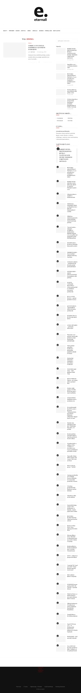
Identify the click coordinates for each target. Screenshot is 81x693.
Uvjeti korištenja (48, 686)
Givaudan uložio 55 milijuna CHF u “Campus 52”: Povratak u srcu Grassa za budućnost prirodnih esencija (72, 447)
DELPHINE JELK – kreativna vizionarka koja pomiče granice (72, 244)
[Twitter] (71, 118)
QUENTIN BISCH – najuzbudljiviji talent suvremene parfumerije (72, 308)
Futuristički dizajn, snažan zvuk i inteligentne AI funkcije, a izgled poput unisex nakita (72, 508)
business (41, 30)
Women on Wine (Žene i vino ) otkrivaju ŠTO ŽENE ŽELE (72, 528)
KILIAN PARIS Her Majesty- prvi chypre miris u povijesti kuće (72, 381)
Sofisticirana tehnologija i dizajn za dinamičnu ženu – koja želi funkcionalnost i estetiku (72, 207)
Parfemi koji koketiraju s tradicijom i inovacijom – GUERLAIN (70, 361)
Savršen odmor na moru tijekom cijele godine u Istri (72, 91)
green (28, 30)
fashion (18, 30)
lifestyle (23, 30)
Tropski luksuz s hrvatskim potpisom (72, 615)
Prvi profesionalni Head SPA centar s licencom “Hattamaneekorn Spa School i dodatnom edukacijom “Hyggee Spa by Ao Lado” (72, 413)
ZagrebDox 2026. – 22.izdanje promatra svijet (72, 66)
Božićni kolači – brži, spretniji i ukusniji (72, 637)
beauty (5, 30)
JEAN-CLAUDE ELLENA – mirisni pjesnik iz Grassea (71, 298)
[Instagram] (61, 120)
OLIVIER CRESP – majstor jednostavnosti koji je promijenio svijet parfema (72, 274)
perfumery (11, 30)
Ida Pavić (33, 52)
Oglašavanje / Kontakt (36, 686)
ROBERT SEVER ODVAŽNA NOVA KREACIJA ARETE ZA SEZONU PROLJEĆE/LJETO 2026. (71, 185)
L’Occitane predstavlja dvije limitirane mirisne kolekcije (71, 488)
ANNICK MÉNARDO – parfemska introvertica (72, 326)
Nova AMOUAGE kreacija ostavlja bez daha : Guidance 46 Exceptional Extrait (72, 648)
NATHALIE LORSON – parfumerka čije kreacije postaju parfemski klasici (72, 264)
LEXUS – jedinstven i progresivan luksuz (72, 556)
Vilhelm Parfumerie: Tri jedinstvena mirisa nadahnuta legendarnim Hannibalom (72, 606)
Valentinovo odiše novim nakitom (71, 496)
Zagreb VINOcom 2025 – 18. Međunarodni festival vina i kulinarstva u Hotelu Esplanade (72, 628)
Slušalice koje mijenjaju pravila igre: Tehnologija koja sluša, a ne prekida (71, 426)
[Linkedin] (40, 671)
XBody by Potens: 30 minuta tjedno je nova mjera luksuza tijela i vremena (72, 596)
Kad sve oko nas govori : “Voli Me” (71, 466)
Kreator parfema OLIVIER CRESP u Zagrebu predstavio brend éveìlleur (72, 436)
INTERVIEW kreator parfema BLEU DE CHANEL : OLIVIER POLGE (72, 587)
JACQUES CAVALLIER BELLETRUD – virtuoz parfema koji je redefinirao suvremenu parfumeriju (72, 287)
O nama (26, 686)
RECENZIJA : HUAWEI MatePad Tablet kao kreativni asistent (72, 518)
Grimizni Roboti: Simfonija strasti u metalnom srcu (71, 399)
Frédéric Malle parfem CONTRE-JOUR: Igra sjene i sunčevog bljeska (71, 390)
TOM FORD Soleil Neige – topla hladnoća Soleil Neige (71, 371)
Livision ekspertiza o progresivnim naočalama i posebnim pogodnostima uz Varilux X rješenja (72, 103)
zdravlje (35, 30)
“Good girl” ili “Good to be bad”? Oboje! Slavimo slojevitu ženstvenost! (72, 568)
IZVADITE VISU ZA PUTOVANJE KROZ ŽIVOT (72, 317)
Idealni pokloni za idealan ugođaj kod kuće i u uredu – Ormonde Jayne (72, 548)
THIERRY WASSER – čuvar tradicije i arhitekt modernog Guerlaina (72, 255)
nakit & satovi (56, 30)
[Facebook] (61, 118)
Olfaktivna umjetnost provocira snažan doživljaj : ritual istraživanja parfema (72, 219)
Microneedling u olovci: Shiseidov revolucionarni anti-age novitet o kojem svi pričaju (72, 538)
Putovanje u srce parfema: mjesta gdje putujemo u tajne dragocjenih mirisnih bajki (72, 338)
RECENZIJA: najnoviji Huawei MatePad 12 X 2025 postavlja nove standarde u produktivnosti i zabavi (71, 78)
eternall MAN (48, 30)
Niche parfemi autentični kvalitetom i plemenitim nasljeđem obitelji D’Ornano (71, 349)
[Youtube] (71, 120)
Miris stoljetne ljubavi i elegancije (71, 575)
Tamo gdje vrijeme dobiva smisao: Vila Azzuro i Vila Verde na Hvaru (72, 458)
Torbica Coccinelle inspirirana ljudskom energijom (36, 47)
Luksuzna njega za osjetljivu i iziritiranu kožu (71, 196)
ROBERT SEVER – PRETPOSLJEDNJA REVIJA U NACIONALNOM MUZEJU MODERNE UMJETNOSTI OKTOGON (72, 53)
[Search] (77, 30)
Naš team (18, 686)
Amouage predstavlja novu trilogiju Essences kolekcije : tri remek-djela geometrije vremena (72, 478)
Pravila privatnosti (60, 686)
